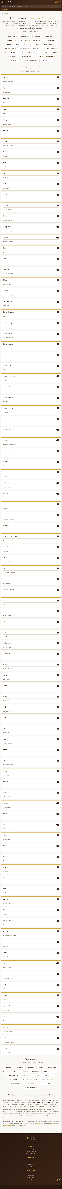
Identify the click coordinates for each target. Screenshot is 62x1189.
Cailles (5, 184)
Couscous (5, 423)
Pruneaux (6, 1071)
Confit (4, 380)
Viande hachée (52, 1067)
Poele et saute (6, 775)
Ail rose (25, 1071)
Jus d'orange (6, 722)
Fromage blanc (6, 529)
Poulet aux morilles (7, 668)
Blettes (37, 1075)
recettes (38, 1123)
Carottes (5, 205)
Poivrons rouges (7, 807)
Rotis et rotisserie (7, 882)
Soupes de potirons (7, 839)
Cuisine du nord (7, 365)
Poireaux (5, 782)
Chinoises (5, 327)
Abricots (5, 77)
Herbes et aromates (8, 589)
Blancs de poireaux (7, 786)
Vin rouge (5, 102)
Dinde (4, 451)
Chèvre (49, 1083)
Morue (5, 675)
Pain (4, 728)
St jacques (6, 931)
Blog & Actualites (31, 1164)
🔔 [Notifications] (56, 2)
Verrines (5, 1038)
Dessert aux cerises (7, 220)
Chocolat (5, 237)
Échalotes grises (46, 1079)
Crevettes (5, 291)
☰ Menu (4, 9)
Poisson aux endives (8, 465)
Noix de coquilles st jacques (9, 935)
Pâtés (4, 739)
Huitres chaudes (7, 615)
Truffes (5, 974)
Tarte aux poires (7, 796)
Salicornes (30, 1083)
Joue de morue (6, 679)
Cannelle (5, 476)
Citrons (5, 259)
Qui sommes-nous (31, 1172)
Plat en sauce (6, 658)
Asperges (5, 120)
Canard (5, 194)
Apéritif (38, 52)
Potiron (5, 835)
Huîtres (5, 611)
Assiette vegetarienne (8, 1031)
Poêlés (5, 771)
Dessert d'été (37, 40)
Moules (5, 685)
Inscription (31, 1181)
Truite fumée (6, 988)
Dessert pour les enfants (9, 444)
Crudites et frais (7, 301)
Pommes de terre (7, 818)
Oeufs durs (27, 1079)
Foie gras (5, 493)
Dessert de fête (11, 40)
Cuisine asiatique (51, 48)
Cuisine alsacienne (50, 44)
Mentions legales (31, 1177)
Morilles (5, 664)
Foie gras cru (6, 497)
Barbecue (5, 141)
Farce (4, 348)
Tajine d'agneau (6, 92)
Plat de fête (37, 36)
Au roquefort (6, 871)
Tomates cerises (7, 967)
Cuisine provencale (8, 429)
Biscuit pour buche (7, 711)
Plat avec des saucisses (16, 1083)
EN (59, 2)
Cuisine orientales (10, 48)
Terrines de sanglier (7, 956)
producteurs (7, 1125)
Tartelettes (5, 946)
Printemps (27, 44)
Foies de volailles (7, 1052)
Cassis (16, 1071)
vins (52, 1123)
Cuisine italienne (37, 48)
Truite (4, 984)
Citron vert (5, 263)
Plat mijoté (28, 52)
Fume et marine (7, 547)
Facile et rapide (25, 40)
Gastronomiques (7, 359)
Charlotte (5, 636)
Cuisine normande (27, 56)
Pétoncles (41, 1067)
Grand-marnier (15, 1079)
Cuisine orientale (46, 60)
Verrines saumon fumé (8, 1042)
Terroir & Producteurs (31, 1162)
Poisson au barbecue (8, 145)
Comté (46, 1071)
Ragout (4, 604)
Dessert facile (12, 36)
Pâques (55, 52)
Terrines (5, 952)
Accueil (3, 13)
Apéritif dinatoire (16, 60)
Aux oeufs (19, 1067)
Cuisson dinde (6, 455)
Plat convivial (27, 1075)
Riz (4, 856)
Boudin (5, 162)
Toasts (4, 113)
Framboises (6, 515)
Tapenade (5, 433)
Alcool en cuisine (8, 98)
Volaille (5, 1048)
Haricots (5, 579)
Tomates (5, 963)
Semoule (5, 690)
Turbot (5, 995)
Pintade (5, 750)
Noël (4, 707)
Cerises (5, 216)
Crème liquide (48, 1075)
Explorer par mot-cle (31, 1153)
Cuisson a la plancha (31, 60)
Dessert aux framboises (8, 519)
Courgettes (6, 269)
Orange (5, 718)
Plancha (40, 56)
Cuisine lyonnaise (8, 397)
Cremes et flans (6, 284)
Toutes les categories (31, 1149)
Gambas (56, 1071)
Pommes (5, 814)
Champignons (7, 227)
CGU (31, 1179)
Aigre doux (30, 1067)
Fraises (5, 504)
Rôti (47, 52)
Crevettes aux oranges (8, 295)
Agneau (5, 88)
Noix (4, 540)
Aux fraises (5, 508)
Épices (5, 472)
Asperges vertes (7, 124)
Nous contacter (31, 1175)
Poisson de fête (50, 40)
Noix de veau (6, 1020)
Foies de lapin (6, 626)
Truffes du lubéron (7, 978)
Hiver (4, 600)
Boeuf (4, 152)
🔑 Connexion (50, 2)
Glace (4, 568)
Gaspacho (5, 924)
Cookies (40, 1083)
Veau (4, 1016)
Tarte (4, 942)
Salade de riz (6, 892)
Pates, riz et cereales (8, 743)
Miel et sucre (7, 643)
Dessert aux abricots (8, 81)
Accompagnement (31, 1087)
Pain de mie (6, 732)
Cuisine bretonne (12, 56)
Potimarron (5, 134)
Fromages (6, 525)
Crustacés (5, 551)
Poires (5, 792)
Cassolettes (6, 914)
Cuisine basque (16, 52)
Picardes (5, 369)
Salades (5, 888)
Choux (4, 252)
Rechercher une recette (31, 1151)
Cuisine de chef (7, 355)
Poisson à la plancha (8, 764)
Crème (5, 280)
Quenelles (5, 401)
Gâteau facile (49, 36)
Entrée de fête (25, 36)
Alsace (4, 316)
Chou (4, 248)
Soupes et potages (8, 920)
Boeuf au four (6, 156)
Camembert (6, 412)
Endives (5, 461)
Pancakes (5, 177)
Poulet (5, 846)
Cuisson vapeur (6, 1010)
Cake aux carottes (7, 209)
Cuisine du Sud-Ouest (9, 376)
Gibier (5, 557)
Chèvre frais (6, 305)
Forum (31, 1166)
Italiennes (5, 391)
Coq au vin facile (7, 487)
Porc (4, 824)
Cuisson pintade (7, 754)
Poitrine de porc (6, 828)
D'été (18, 44)
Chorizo (5, 860)
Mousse (5, 696)
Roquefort (6, 867)
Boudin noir (5, 166)
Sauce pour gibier (7, 561)
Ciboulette (5, 593)
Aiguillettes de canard (8, 198)
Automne (9, 44)
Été (6, 52)
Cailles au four (6, 188)
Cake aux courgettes (8, 273)
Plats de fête (50, 56)
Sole (4, 910)
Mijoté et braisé (7, 653)
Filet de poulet (6, 850)
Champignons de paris (8, 231)
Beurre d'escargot (14, 1075)
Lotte (4, 632)
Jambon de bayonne (8, 337)
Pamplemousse (6, 700)
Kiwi (36, 1079)
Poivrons (5, 803)
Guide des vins (31, 1159)
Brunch (5, 173)
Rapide (37, 44)
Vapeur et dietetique (9, 1006)
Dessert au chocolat (8, 241)
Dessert (5, 440)
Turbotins (5, 999)
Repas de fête (36, 1071)
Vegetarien (6, 1027)
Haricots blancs (6, 583)
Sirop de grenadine (7, 647)
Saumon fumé (24, 48)
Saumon (5, 899)
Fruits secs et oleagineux (10, 536)
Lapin (4, 621)
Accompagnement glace (9, 572)
